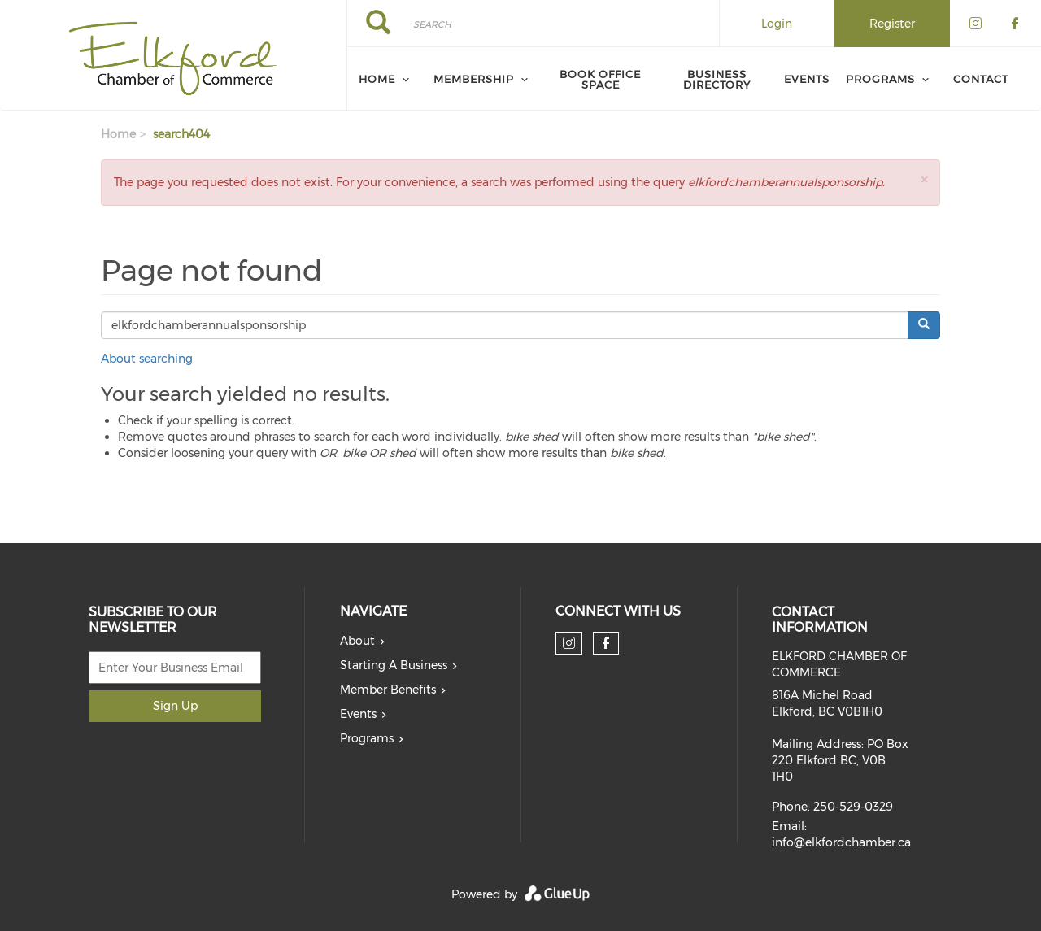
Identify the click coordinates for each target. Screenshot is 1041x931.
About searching (147, 358)
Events (807, 78)
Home (377, 78)
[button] (924, 179)
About (357, 640)
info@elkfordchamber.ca (841, 842)
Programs (880, 78)
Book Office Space (600, 79)
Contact (980, 78)
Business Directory (717, 79)
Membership (473, 78)
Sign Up (175, 705)
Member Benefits (388, 689)
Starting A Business (393, 665)
